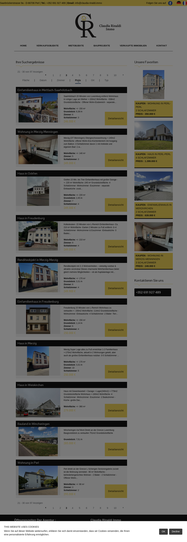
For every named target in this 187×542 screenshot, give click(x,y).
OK (163, 531)
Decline (176, 531)
